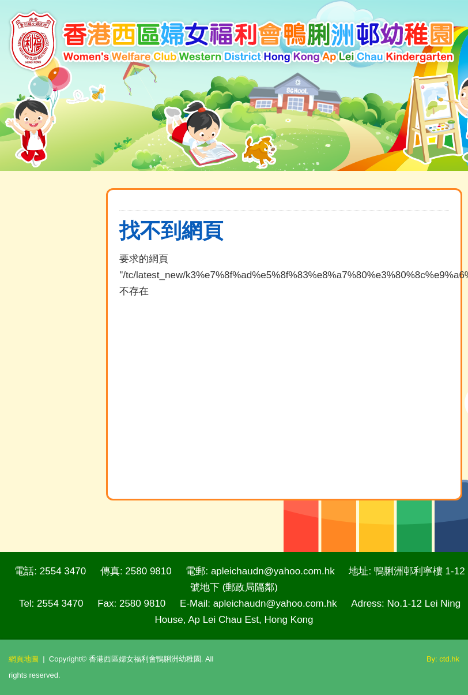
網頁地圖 (24, 659)
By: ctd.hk (443, 659)
